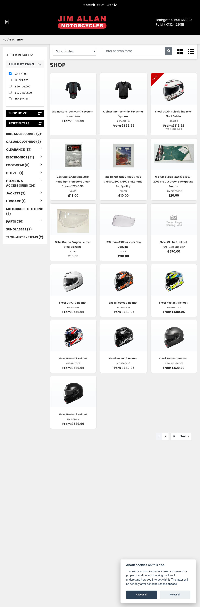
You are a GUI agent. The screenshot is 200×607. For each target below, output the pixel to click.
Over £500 (22, 99)
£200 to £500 (23, 92)
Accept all (141, 594)
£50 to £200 (22, 86)
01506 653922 (181, 20)
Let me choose (167, 584)
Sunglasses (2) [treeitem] (19, 229)
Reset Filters (25, 123)
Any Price (21, 74)
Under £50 (22, 80)
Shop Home (25, 113)
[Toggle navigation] (7, 22)
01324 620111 (175, 24)
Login (112, 4)
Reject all (175, 594)
